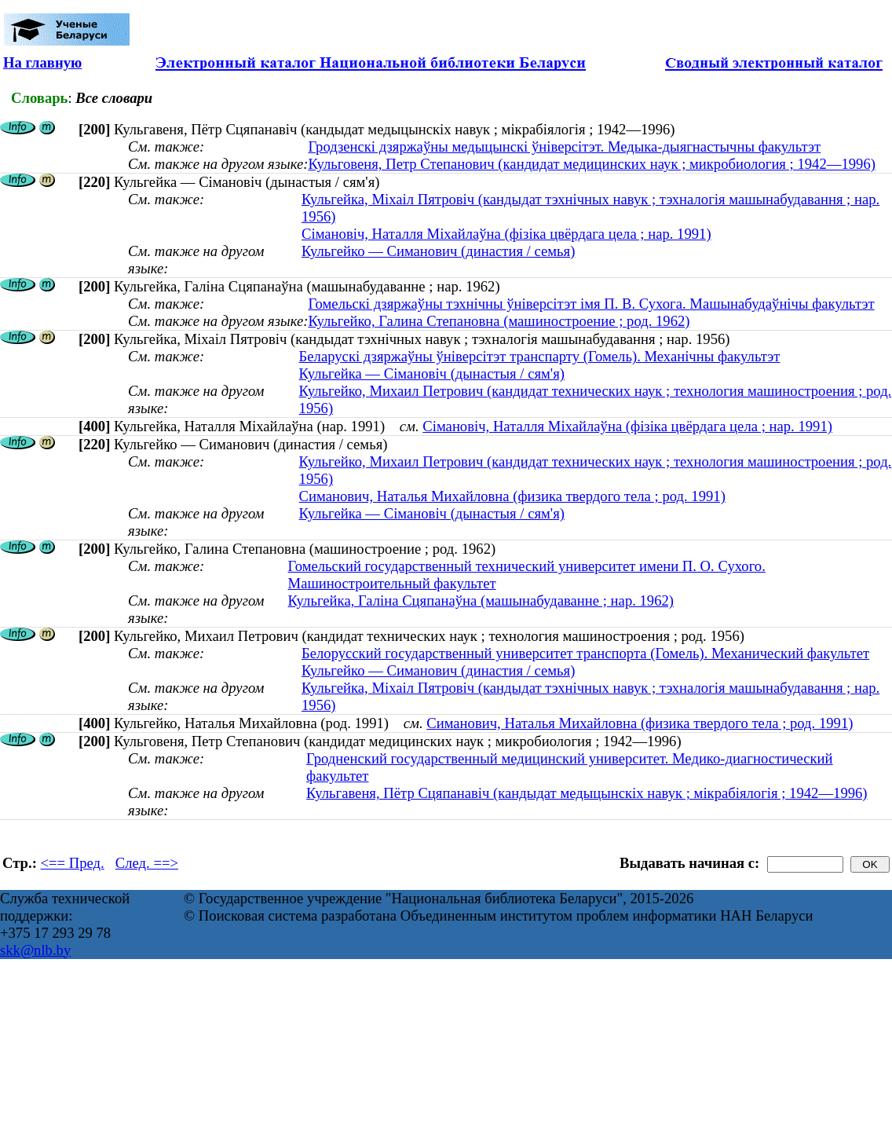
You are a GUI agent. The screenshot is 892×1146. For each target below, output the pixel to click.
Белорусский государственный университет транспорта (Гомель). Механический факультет (585, 653)
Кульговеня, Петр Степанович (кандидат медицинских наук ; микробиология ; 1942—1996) (592, 164)
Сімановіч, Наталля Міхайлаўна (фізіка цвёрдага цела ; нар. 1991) (506, 233)
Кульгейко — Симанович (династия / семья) (438, 251)
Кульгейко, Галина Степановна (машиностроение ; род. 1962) (498, 321)
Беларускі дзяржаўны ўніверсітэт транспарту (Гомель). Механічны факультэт (539, 356)
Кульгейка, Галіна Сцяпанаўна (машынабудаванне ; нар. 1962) (481, 600)
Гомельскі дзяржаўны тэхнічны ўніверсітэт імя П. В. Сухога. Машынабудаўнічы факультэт (591, 303)
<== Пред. (72, 863)
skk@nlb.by (35, 950)
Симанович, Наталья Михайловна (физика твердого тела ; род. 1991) (512, 496)
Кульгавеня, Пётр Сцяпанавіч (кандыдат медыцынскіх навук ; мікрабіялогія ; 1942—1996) (586, 793)
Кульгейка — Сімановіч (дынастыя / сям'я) (432, 373)
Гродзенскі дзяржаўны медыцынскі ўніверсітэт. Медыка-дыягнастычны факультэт (564, 146)
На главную (42, 62)
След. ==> (146, 863)
